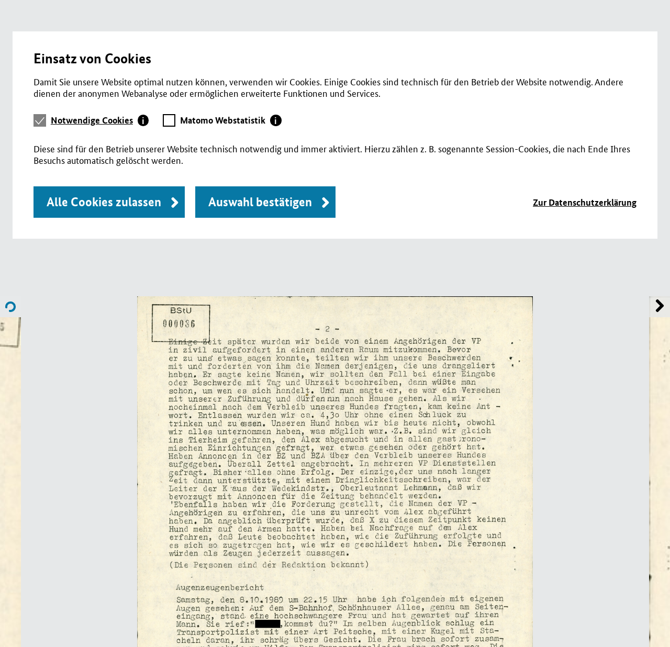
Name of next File (10, 306)
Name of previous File (659, 306)
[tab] (100, 120)
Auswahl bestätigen (260, 201)
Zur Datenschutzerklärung (584, 202)
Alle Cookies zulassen (104, 201)
